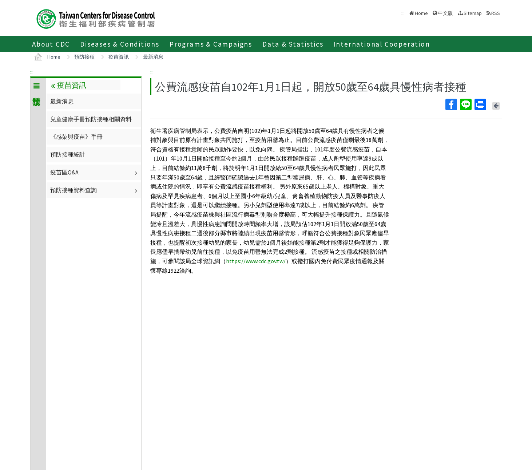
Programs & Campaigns (211, 44)
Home (421, 13)
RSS (495, 13)
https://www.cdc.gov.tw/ (256, 261)
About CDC (51, 44)
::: (31, 72)
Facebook (451, 104)
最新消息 (153, 57)
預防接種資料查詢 (94, 190)
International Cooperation (382, 44)
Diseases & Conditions (119, 44)
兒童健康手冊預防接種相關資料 (91, 119)
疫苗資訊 (118, 57)
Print (480, 104)
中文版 (445, 13)
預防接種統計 (67, 154)
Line (465, 104)
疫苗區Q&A (94, 172)
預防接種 (84, 57)
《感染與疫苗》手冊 (76, 136)
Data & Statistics (292, 44)
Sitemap (473, 13)
